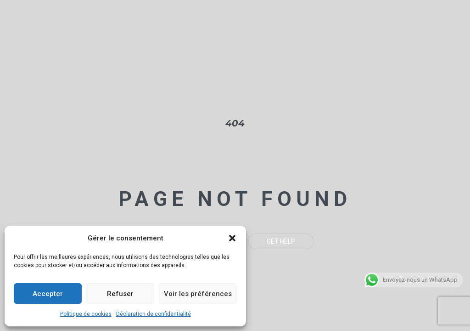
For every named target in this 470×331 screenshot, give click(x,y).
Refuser (120, 294)
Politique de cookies (86, 314)
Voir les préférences (198, 294)
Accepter (48, 294)
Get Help (281, 241)
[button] (232, 238)
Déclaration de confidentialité (153, 314)
